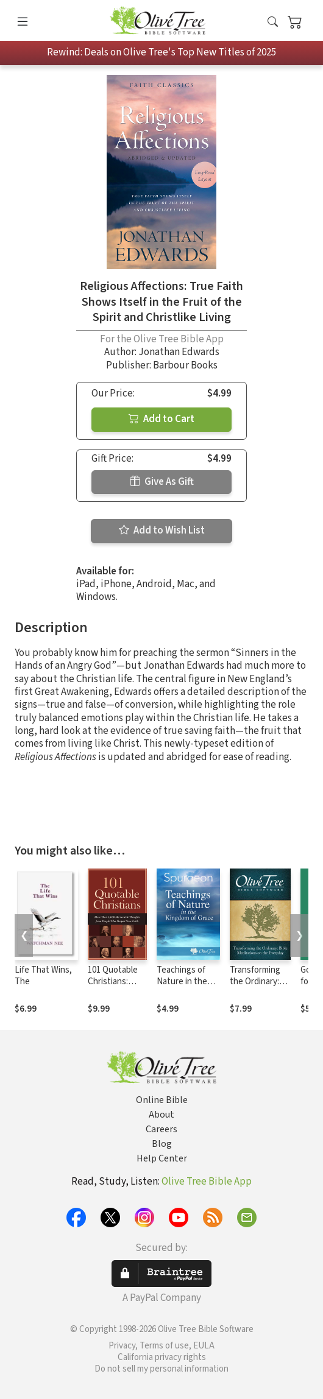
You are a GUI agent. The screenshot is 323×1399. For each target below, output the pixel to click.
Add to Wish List (162, 530)
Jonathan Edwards (178, 352)
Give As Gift (162, 481)
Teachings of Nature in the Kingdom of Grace (182, 987)
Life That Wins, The (43, 976)
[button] (273, 22)
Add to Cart (161, 419)
